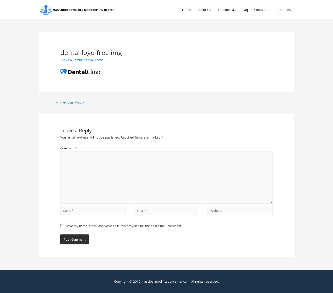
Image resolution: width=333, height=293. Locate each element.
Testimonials (226, 9)
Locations (284, 9)
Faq (245, 9)
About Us (204, 9)
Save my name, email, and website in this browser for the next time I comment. (124, 226)
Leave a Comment (73, 60)
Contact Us (262, 9)
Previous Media (69, 102)
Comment (68, 148)
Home (186, 9)
